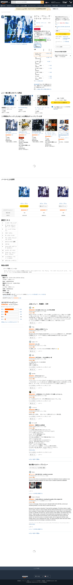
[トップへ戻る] (36, 570)
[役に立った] (32, 323)
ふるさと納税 (24, 5)
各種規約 (43, 580)
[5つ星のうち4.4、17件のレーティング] (48, 136)
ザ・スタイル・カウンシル (40, 22)
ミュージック (4, 12)
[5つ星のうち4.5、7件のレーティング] (61, 139)
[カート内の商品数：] (70, 2)
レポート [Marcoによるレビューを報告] (31, 491)
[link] (5, 112)
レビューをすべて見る (34, 459)
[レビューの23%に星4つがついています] (11, 312)
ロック (9, 12)
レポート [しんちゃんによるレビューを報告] (40, 418)
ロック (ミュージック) (8, 295)
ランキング (39, 5)
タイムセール (62, 5)
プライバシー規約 (25, 580)
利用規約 (19, 580)
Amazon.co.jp (65, 36)
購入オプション (43, 206)
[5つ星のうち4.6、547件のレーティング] (22, 134)
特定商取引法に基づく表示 (51, 580)
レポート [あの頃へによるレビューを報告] (40, 387)
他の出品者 (36, 84)
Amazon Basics (47, 5)
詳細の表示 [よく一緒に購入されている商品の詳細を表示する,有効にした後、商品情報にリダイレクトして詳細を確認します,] (56, 109)
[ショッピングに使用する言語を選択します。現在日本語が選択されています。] (38, 576)
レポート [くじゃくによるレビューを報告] (40, 403)
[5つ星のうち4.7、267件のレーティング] (35, 134)
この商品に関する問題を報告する (42, 89)
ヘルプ (17, 5)
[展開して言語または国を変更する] (42, 576)
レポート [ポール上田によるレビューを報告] (40, 454)
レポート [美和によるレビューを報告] (40, 369)
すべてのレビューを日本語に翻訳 (37, 467)
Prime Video (55, 5)
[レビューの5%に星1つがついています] (11, 319)
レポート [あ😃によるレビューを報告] (40, 322)
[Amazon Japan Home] (25, 576)
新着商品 (69, 5)
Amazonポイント (11, 5)
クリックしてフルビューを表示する (19, 44)
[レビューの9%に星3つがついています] (11, 314)
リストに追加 (59, 46)
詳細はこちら (47, 38)
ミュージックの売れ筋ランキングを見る (36, 294)
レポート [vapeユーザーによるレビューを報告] (40, 351)
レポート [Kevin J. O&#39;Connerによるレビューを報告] (31, 526)
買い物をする (37, 42)
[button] (3, 5)
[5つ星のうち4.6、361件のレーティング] (9, 134)
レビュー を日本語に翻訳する (35, 493)
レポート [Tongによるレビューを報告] (40, 337)
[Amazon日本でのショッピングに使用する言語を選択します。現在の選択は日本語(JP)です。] (47, 2)
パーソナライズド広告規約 (35, 580)
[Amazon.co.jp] (5, 2)
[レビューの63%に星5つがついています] (11, 309)
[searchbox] (28, 2)
